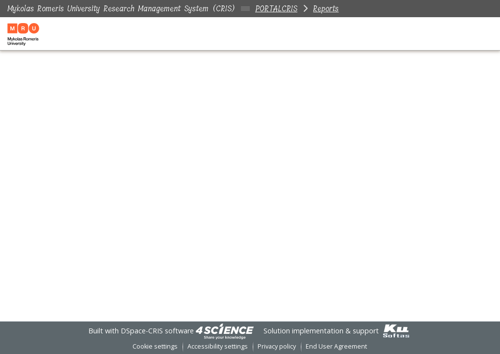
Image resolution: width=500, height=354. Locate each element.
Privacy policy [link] (277, 346)
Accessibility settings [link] (217, 346)
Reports (326, 8)
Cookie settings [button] (155, 346)
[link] (225, 330)
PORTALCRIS (276, 8)
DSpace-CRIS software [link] (157, 330)
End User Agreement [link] (336, 346)
